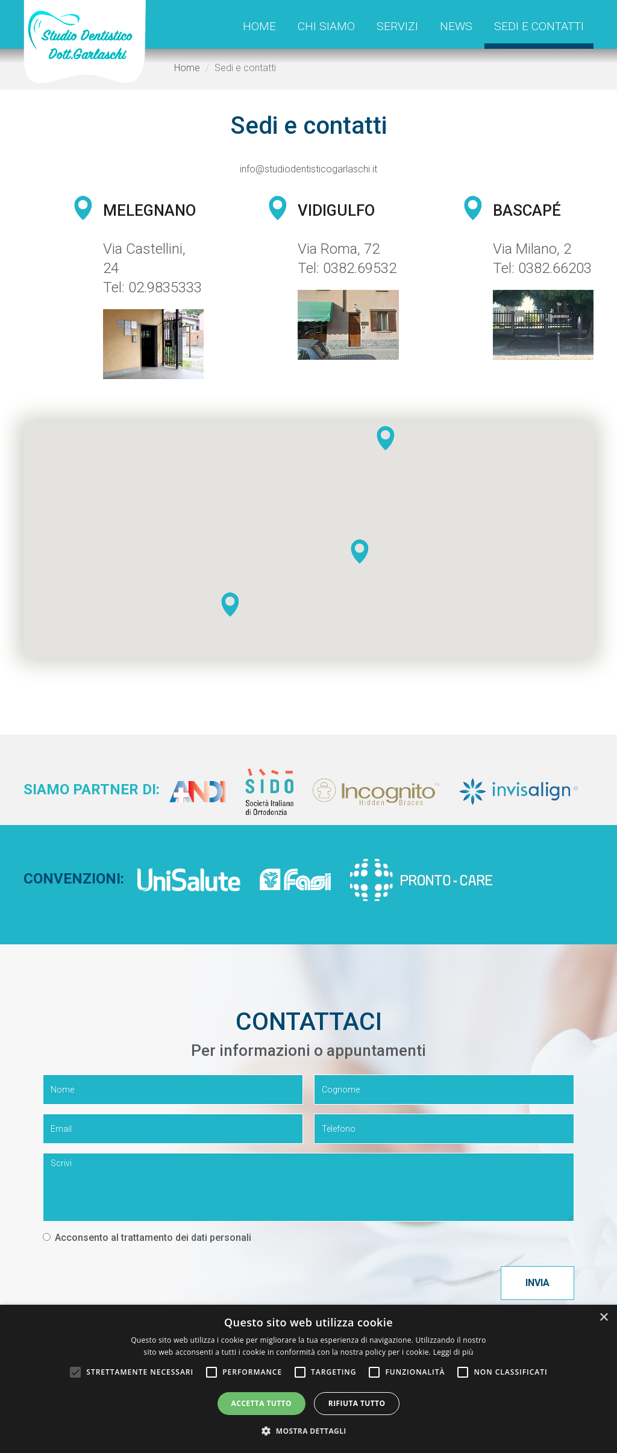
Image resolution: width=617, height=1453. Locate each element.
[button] (360, 551)
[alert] (308, 1379)
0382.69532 (359, 268)
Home (259, 26)
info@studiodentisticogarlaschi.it (308, 169)
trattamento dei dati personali (186, 1237)
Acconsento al (147, 1237)
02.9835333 (165, 287)
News (456, 26)
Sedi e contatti (539, 26)
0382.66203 (555, 268)
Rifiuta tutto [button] (357, 1403)
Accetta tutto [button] (261, 1403)
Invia (537, 1282)
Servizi (397, 26)
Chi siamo (326, 26)
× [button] (603, 1317)
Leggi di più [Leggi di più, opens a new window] (453, 1352)
